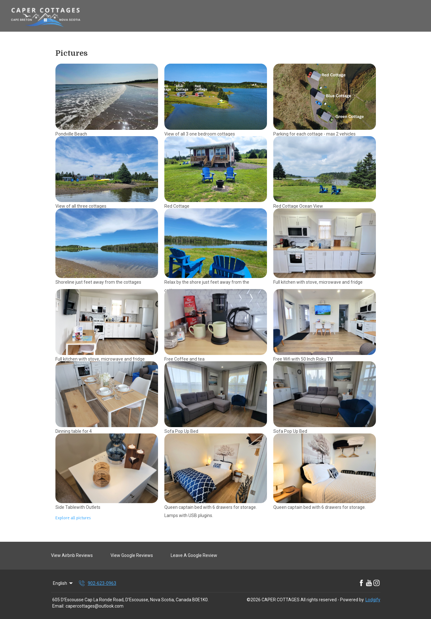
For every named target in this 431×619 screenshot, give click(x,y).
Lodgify (372, 599)
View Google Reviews (132, 555)
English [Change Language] (63, 583)
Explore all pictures (73, 518)
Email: (58, 606)
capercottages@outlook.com (95, 606)
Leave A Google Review (194, 555)
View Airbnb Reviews (72, 555)
